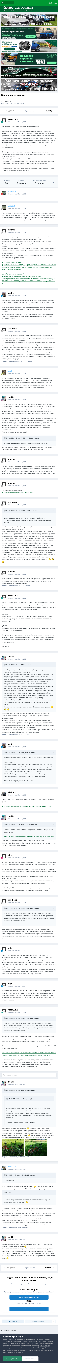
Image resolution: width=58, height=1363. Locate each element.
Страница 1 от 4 (30, 111)
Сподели (13, 1321)
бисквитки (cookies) (12, 1343)
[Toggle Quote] (5, 438)
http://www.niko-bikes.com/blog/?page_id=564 (18, 492)
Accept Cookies (12, 1359)
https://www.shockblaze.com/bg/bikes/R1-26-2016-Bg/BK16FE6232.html (27, 806)
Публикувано (17, 122)
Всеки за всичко (18, 103)
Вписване (29, 1309)
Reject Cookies (30, 1359)
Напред (49, 111)
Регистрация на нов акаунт (29, 1297)
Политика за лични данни (12, 1341)
